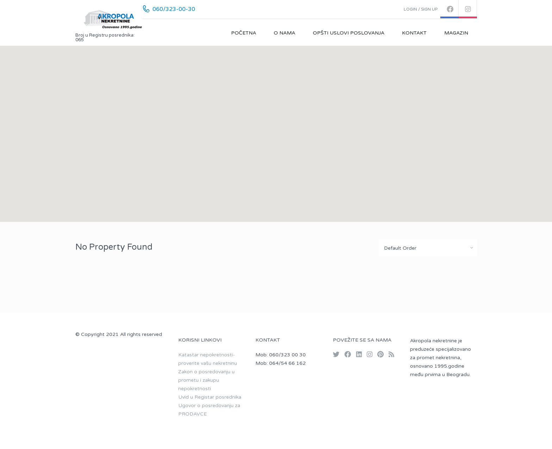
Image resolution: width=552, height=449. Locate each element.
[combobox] (427, 247)
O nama (284, 33)
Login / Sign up (421, 9)
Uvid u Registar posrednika (209, 397)
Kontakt (414, 33)
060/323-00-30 (174, 9)
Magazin (456, 33)
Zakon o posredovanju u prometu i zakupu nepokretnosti (206, 380)
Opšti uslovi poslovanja (348, 33)
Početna (243, 33)
